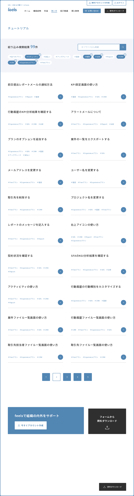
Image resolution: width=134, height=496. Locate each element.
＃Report (109, 57)
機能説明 (37, 11)
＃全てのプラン (15, 57)
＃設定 (76, 57)
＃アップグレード (62, 57)
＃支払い (47, 57)
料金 (46, 11)
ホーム (27, 11)
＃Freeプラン (45, 62)
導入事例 (75, 11)
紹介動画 (64, 11)
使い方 (54, 11)
